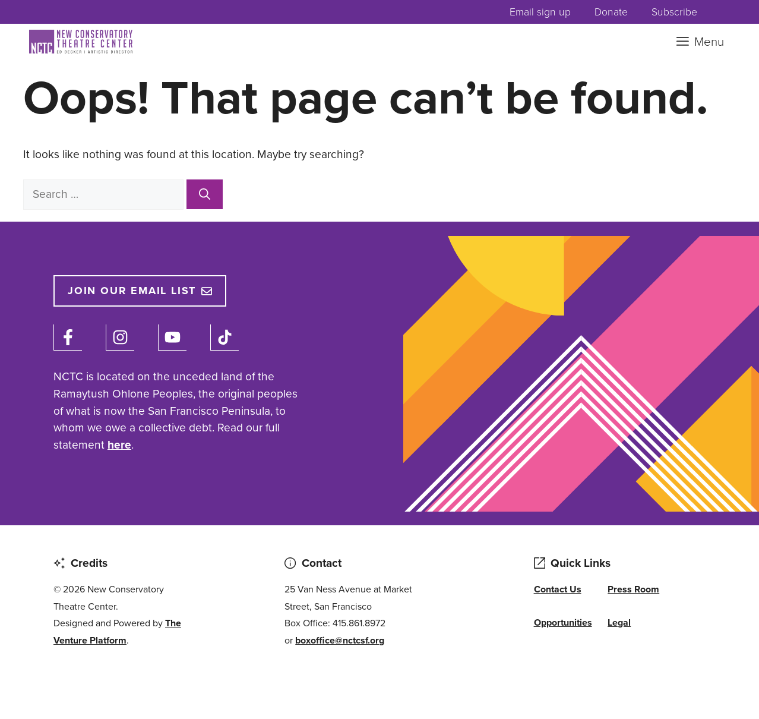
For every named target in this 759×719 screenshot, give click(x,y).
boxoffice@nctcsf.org (339, 640)
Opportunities (563, 622)
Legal (619, 622)
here (119, 444)
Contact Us (557, 589)
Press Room (633, 589)
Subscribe (674, 12)
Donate (611, 12)
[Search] (204, 194)
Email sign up (540, 12)
